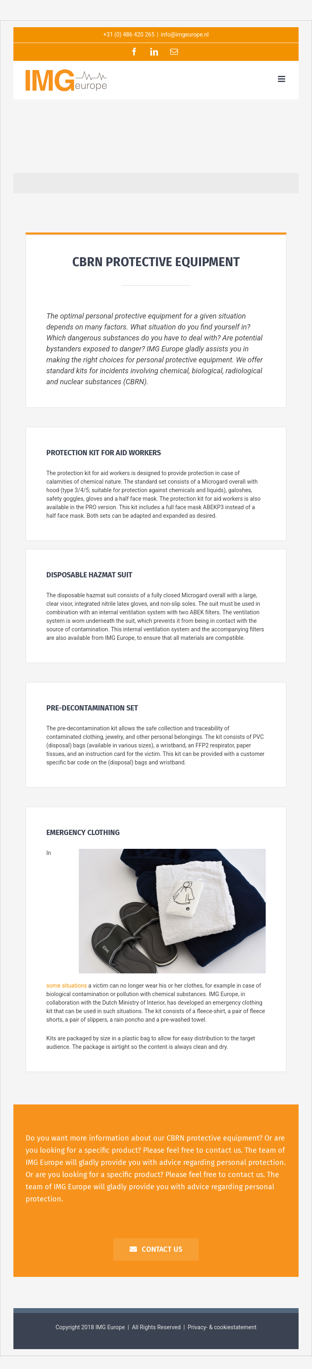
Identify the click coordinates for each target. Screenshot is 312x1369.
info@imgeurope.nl (185, 34)
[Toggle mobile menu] (282, 79)
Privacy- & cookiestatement (222, 1327)
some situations (66, 985)
